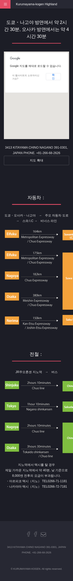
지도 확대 (36, 160)
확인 (53, 76)
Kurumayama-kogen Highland (36, 4)
